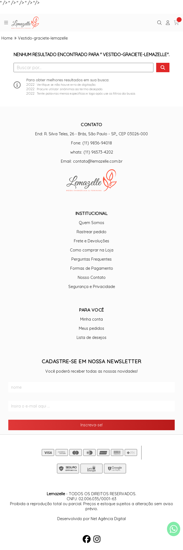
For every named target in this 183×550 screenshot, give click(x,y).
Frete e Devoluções (91, 240)
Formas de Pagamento (91, 268)
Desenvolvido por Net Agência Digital (91, 518)
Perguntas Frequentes (91, 259)
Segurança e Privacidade (91, 286)
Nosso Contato (92, 277)
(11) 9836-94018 (97, 143)
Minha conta (91, 319)
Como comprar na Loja (91, 250)
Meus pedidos (91, 328)
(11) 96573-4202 (98, 152)
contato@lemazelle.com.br (97, 161)
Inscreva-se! (91, 424)
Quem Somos (91, 222)
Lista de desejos (91, 337)
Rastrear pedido (91, 231)
